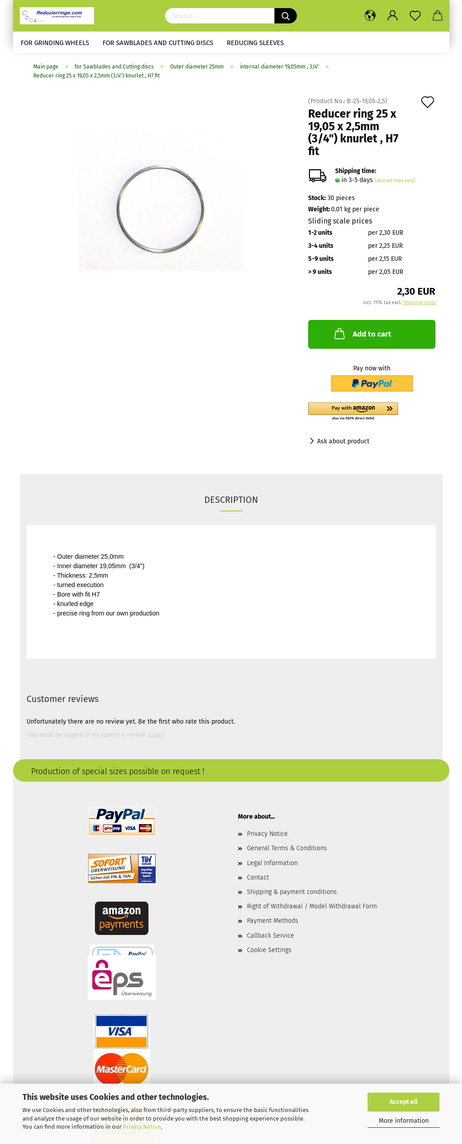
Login (156, 734)
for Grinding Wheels (55, 43)
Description (231, 499)
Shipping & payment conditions (292, 892)
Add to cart (361, 333)
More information (404, 1121)
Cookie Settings (269, 950)
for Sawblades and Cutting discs (158, 43)
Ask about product (343, 441)
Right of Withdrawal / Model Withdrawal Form (312, 906)
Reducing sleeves (255, 43)
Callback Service (270, 935)
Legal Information (272, 863)
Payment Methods (272, 921)
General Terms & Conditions (287, 848)
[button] (371, 411)
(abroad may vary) (395, 180)
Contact (258, 877)
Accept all (403, 1102)
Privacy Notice (142, 1126)
